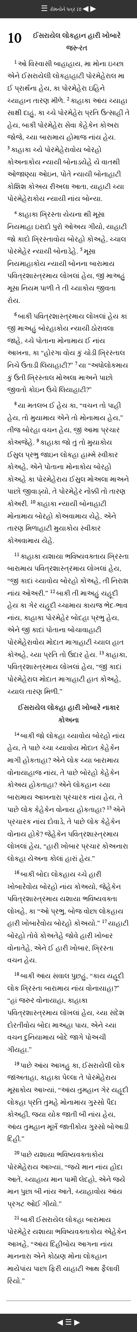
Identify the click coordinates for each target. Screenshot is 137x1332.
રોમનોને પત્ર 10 (66, 9)
